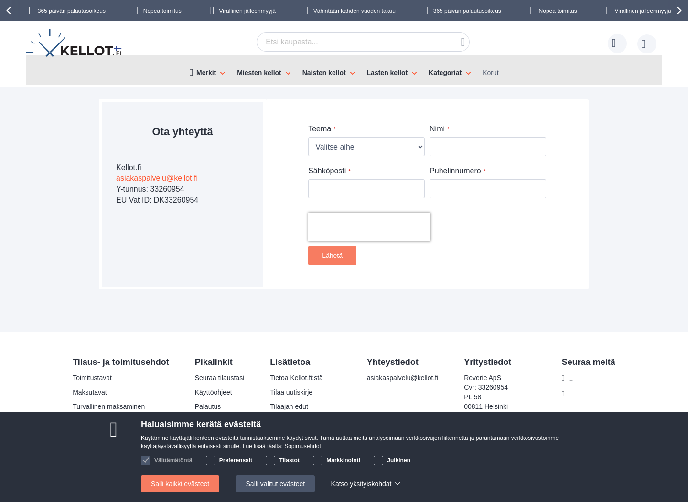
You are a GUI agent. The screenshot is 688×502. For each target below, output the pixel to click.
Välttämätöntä (173, 460)
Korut (490, 72)
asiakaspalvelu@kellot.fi (157, 178)
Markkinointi (343, 460)
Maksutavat (90, 392)
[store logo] (74, 44)
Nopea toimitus (162, 11)
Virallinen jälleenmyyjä (247, 11)
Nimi (437, 129)
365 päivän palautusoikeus (72, 11)
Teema (319, 129)
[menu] (344, 70)
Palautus (208, 406)
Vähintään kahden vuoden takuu (354, 11)
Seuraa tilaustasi (220, 378)
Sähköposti (327, 171)
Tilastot (289, 460)
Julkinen (398, 460)
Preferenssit (235, 460)
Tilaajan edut (289, 406)
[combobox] (363, 42)
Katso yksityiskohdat (361, 484)
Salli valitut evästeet (275, 484)
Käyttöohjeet (213, 392)
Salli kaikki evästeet (180, 484)
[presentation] (10, 10)
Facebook (584, 378)
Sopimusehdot (302, 446)
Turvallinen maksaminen (109, 406)
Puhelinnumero (455, 171)
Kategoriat (445, 72)
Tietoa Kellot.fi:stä (296, 378)
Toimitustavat (92, 378)
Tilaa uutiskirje (291, 392)
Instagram (584, 394)
